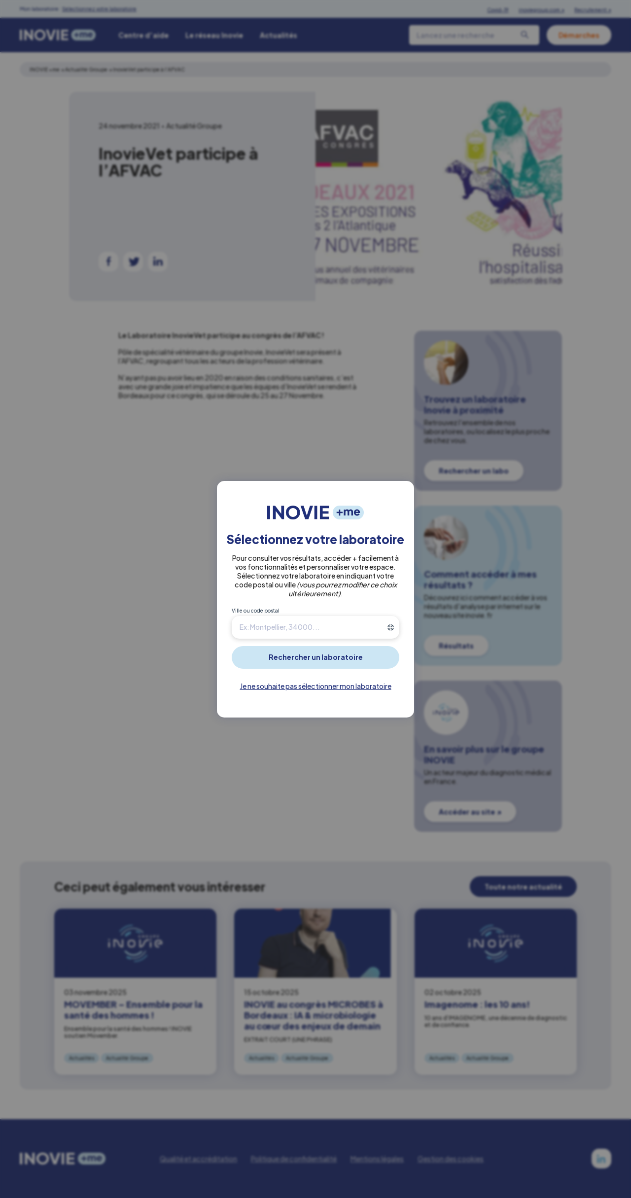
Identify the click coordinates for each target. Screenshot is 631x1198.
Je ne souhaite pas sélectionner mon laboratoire (315, 686)
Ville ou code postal (256, 611)
